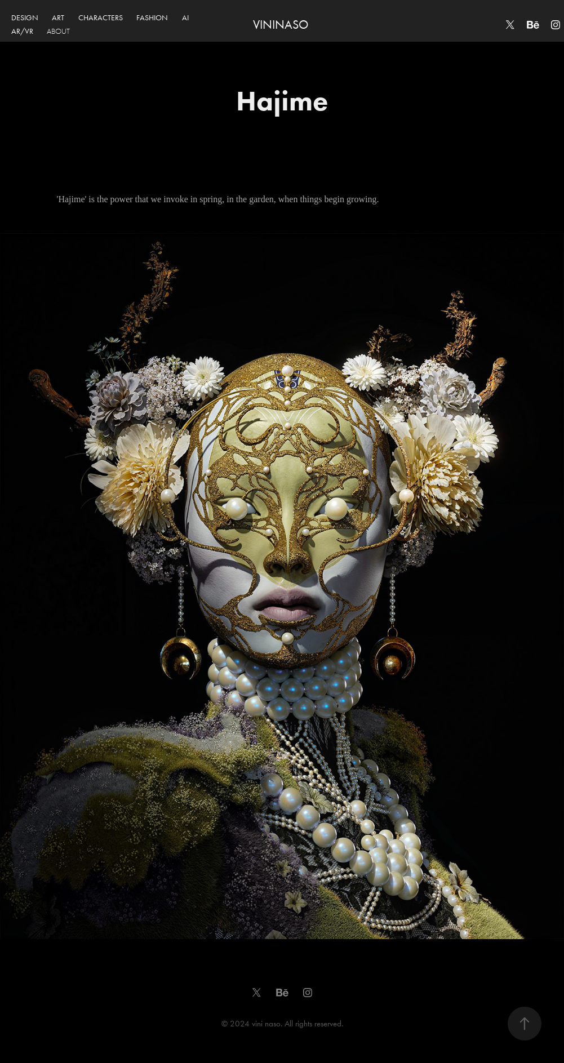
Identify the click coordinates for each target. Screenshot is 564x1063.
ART (58, 18)
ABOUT (58, 31)
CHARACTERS (100, 18)
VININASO (280, 24)
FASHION (152, 18)
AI (185, 18)
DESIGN (24, 18)
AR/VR (22, 31)
